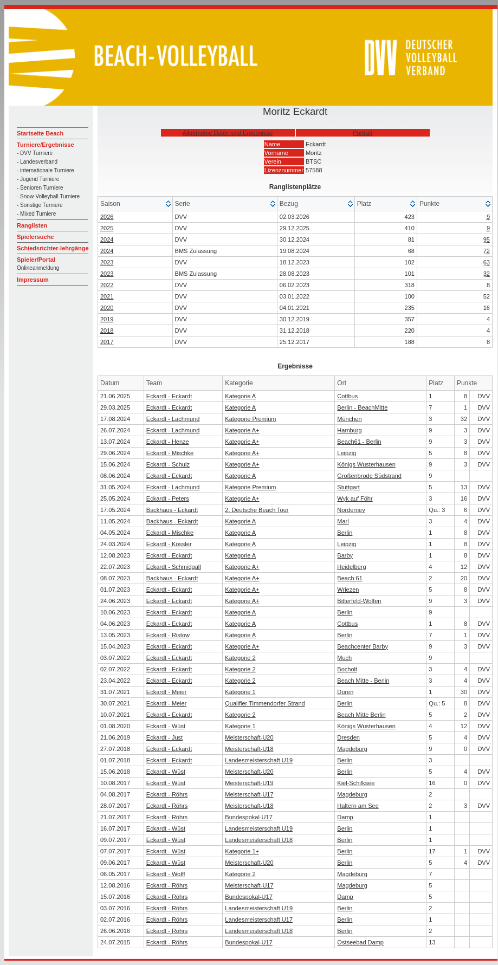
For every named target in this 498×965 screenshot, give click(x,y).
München (349, 419)
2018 (106, 330)
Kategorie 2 (240, 658)
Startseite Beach (40, 133)
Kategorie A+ (242, 430)
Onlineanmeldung (38, 268)
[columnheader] (135, 204)
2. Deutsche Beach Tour (256, 510)
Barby (345, 555)
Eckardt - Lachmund (172, 419)
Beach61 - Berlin (359, 441)
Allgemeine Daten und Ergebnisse (228, 132)
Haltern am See (357, 805)
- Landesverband (37, 162)
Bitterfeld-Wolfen (359, 601)
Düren (345, 692)
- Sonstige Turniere (40, 205)
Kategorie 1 (240, 692)
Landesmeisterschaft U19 (259, 760)
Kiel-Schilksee (355, 783)
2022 (106, 285)
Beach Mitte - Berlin (363, 680)
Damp (345, 817)
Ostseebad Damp (360, 942)
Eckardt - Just (164, 737)
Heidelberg (351, 567)
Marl (342, 521)
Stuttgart (348, 487)
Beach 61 (349, 578)
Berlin (344, 532)
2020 (106, 308)
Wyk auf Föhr (354, 498)
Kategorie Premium (250, 419)
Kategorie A (240, 396)
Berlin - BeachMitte (362, 407)
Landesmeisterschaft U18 (259, 840)
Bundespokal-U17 (248, 817)
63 (486, 262)
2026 (106, 216)
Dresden (348, 737)
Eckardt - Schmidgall (173, 567)
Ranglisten (32, 225)
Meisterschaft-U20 (249, 737)
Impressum (33, 279)
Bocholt (347, 669)
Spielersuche (35, 237)
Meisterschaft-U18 (249, 749)
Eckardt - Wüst (165, 726)
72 (486, 251)
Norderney (351, 510)
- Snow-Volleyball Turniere (48, 196)
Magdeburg (352, 749)
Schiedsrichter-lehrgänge (53, 248)
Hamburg (349, 430)
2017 (106, 342)
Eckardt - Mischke (169, 453)
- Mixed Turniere (36, 214)
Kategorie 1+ (242, 851)
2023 (106, 262)
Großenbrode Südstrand (369, 475)
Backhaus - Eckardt (172, 510)
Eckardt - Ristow (168, 635)
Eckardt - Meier (166, 692)
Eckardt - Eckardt (169, 396)
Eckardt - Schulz (168, 464)
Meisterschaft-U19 (249, 783)
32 (486, 273)
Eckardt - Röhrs (166, 794)
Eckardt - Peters (167, 498)
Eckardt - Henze (167, 441)
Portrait (362, 132)
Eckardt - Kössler (169, 544)
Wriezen (348, 589)
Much (344, 658)
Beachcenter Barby (362, 646)
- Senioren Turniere (40, 188)
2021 (106, 296)
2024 (106, 239)
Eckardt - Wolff (165, 874)
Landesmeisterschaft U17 (259, 919)
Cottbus (347, 396)
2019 (106, 319)
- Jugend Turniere (38, 179)
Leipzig (346, 453)
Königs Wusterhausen (366, 464)
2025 (106, 228)
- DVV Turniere (35, 153)
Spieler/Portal (36, 259)
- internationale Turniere (45, 170)
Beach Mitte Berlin (361, 714)
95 (486, 239)
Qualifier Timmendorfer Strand (265, 703)
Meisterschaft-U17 (249, 794)
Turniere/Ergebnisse (45, 144)
